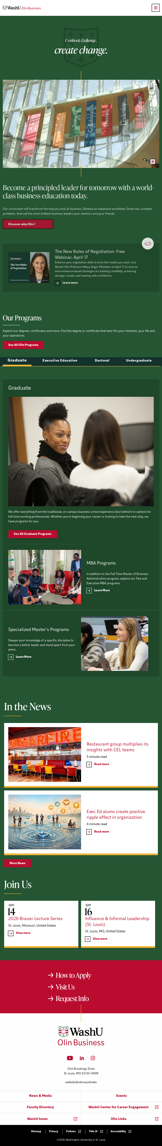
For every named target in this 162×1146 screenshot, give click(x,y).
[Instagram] (93, 1059)
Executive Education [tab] (60, 377)
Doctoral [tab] (102, 377)
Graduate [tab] (17, 377)
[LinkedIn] (82, 1059)
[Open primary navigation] (155, 7)
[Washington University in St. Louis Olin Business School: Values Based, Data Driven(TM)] (81, 1044)
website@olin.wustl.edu (81, 1082)
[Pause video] (152, 161)
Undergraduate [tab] (139, 377)
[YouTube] (70, 1059)
